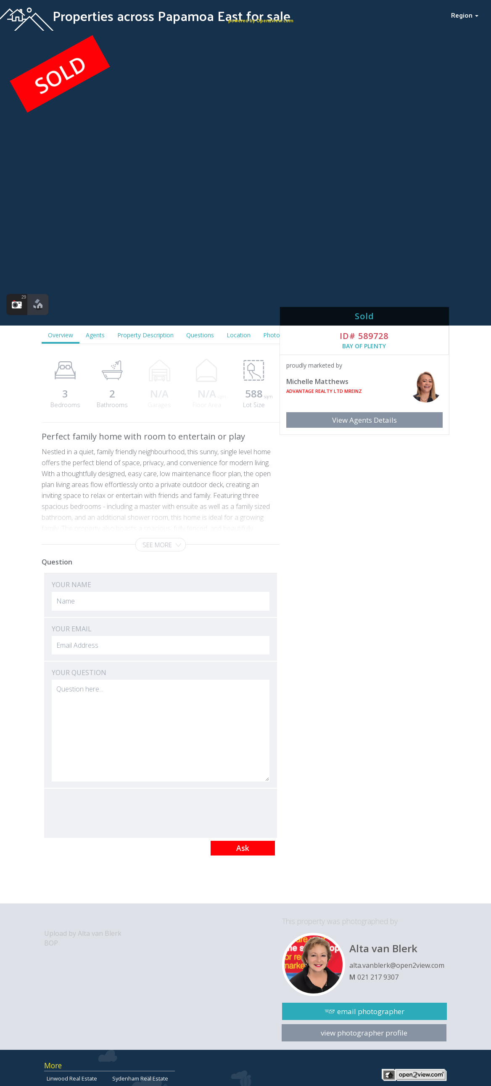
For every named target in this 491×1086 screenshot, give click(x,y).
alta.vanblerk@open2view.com (396, 965)
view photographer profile (364, 1033)
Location (239, 335)
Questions (200, 335)
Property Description (145, 335)
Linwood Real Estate (72, 1078)
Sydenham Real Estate (140, 1078)
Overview (60, 335)
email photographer (370, 1011)
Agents (95, 335)
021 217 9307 (378, 977)
